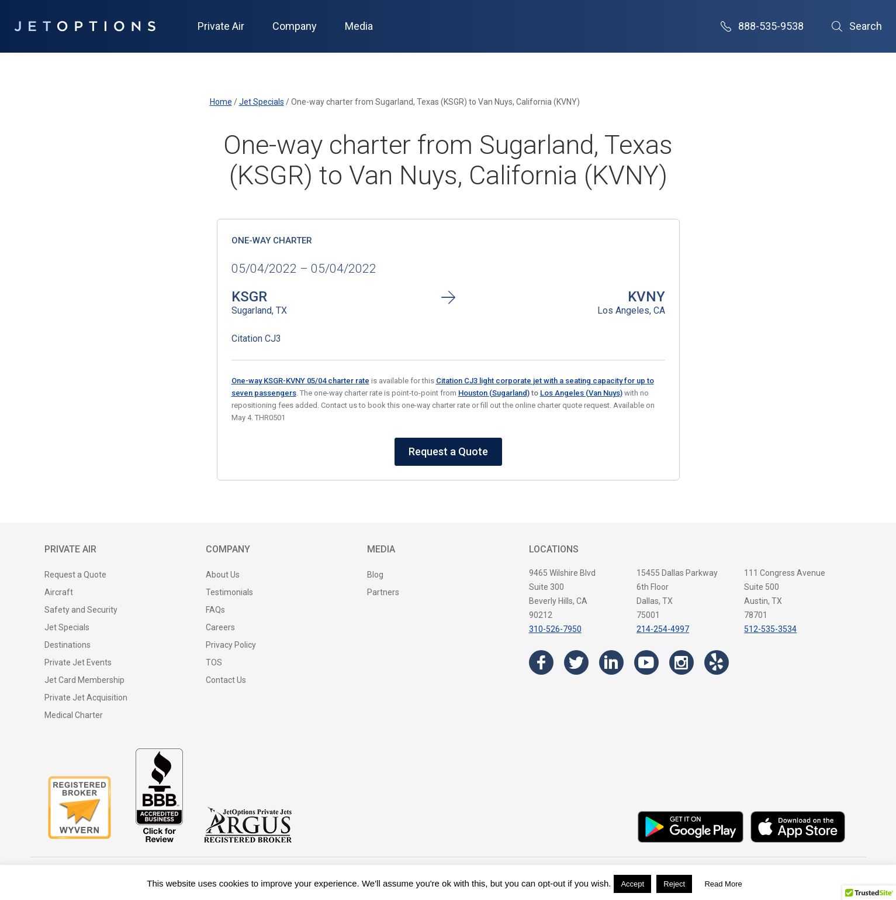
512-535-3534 (770, 629)
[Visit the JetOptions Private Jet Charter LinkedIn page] (611, 662)
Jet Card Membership (84, 680)
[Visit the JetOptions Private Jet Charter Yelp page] (716, 662)
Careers (220, 627)
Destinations (67, 645)
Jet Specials (66, 627)
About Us (223, 574)
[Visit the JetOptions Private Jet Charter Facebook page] (541, 662)
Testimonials (229, 592)
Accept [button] (632, 884)
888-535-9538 (762, 26)
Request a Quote (448, 451)
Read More (723, 884)
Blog (375, 574)
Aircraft (58, 592)
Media (359, 26)
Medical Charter (73, 715)
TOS (214, 662)
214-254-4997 (662, 629)
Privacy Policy (231, 645)
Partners (383, 592)
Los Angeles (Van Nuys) (581, 393)
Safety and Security (80, 609)
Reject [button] (674, 884)
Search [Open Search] (857, 26)
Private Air (221, 26)
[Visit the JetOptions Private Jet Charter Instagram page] (681, 662)
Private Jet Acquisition (85, 697)
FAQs (215, 609)
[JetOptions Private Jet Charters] (84, 26)
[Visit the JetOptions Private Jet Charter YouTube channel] (646, 662)
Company (294, 26)
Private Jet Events (78, 662)
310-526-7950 (555, 629)
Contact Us (226, 680)
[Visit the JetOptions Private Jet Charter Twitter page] (576, 662)
